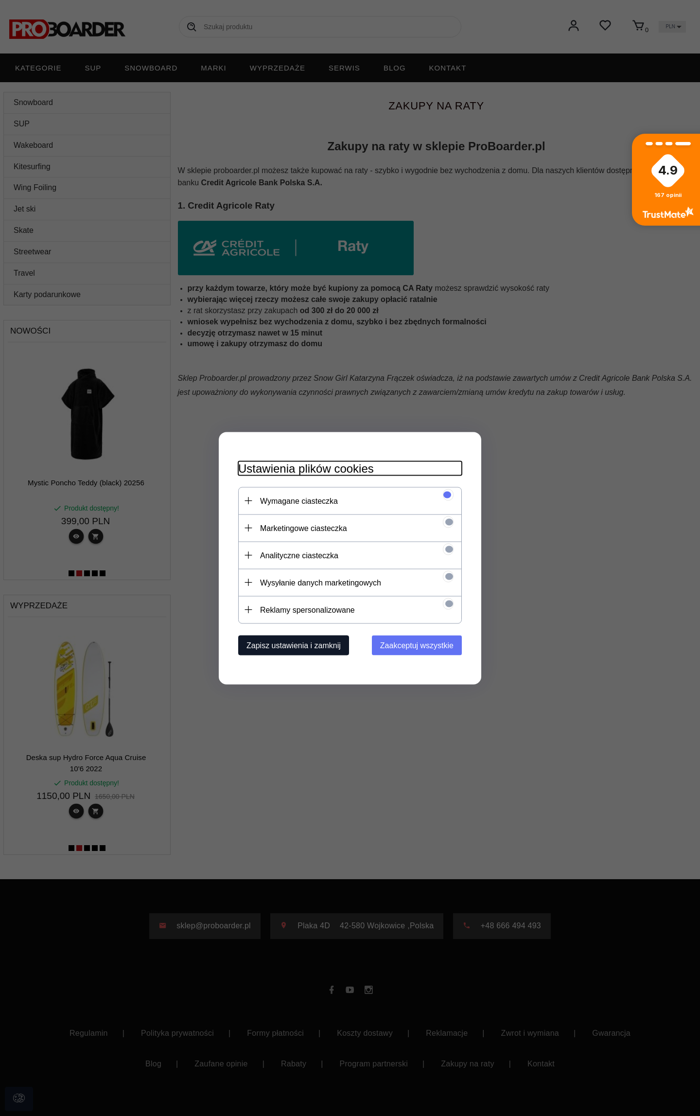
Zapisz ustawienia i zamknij (293, 645)
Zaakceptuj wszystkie (417, 645)
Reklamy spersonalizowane (307, 609)
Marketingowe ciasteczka (303, 528)
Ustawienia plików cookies (306, 468)
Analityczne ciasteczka (299, 555)
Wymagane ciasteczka (299, 500)
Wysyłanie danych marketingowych (320, 582)
